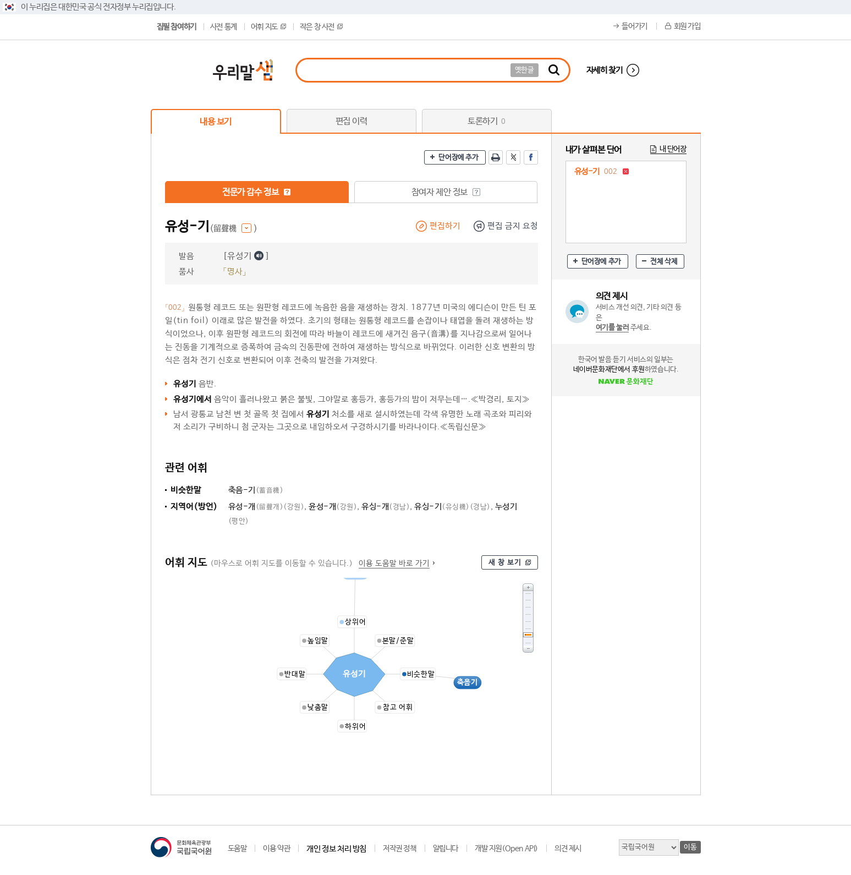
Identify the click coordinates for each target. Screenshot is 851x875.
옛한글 (524, 70)
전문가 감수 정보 (256, 192)
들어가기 (634, 26)
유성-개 (266, 506)
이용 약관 (276, 848)
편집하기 (445, 226)
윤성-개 (333, 506)
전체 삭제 (663, 262)
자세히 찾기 (604, 70)
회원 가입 (687, 26)
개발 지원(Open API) (506, 848)
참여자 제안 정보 (445, 192)
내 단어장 (673, 149)
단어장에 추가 (458, 158)
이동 (690, 847)
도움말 (237, 848)
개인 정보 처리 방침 (336, 849)
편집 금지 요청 (512, 226)
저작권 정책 (399, 848)
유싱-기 (452, 506)
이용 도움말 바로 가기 (394, 563)
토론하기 (487, 121)
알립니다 (445, 848)
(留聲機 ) (233, 228)
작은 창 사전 (321, 27)
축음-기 (256, 490)
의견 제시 (567, 848)
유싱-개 (385, 506)
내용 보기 (216, 122)
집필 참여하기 (176, 27)
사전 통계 (223, 27)
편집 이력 (351, 121)
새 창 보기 (504, 563)
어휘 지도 (268, 27)
